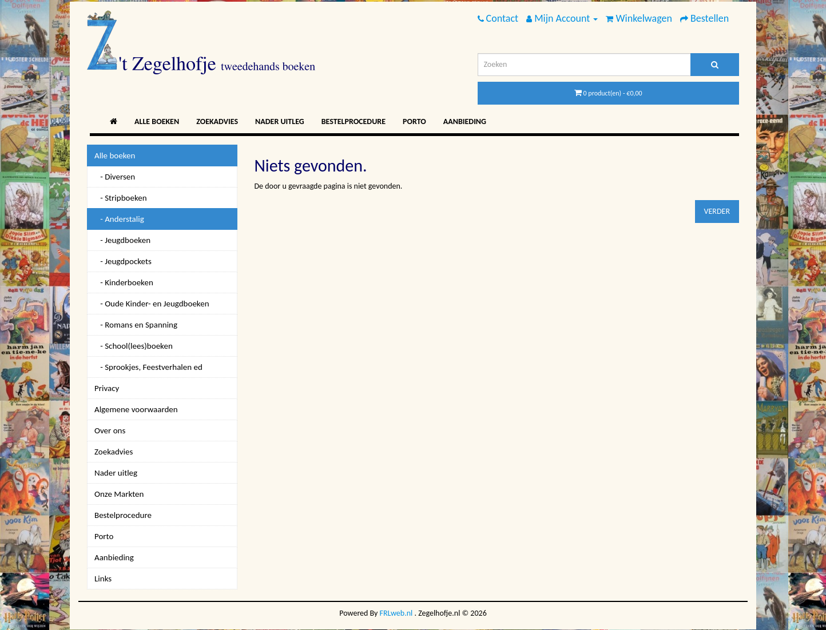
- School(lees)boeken (133, 346)
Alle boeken (156, 121)
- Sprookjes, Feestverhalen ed (148, 367)
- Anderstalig (119, 219)
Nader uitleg (279, 121)
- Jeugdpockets (123, 261)
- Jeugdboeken (122, 240)
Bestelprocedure (353, 121)
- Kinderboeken (123, 282)
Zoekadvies (217, 121)
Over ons (109, 430)
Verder (717, 211)
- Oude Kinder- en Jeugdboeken (151, 303)
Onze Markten (119, 494)
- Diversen (114, 177)
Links (103, 578)
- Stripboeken (120, 198)
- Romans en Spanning (135, 325)
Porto (414, 121)
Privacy (106, 388)
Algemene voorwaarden (136, 409)
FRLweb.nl (396, 613)
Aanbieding (464, 121)
